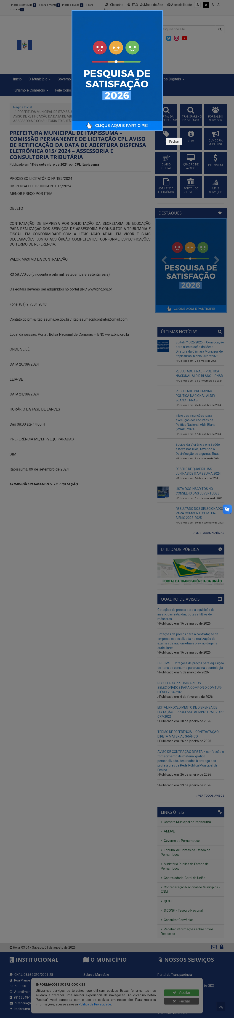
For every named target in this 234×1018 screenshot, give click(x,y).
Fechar (174, 141)
